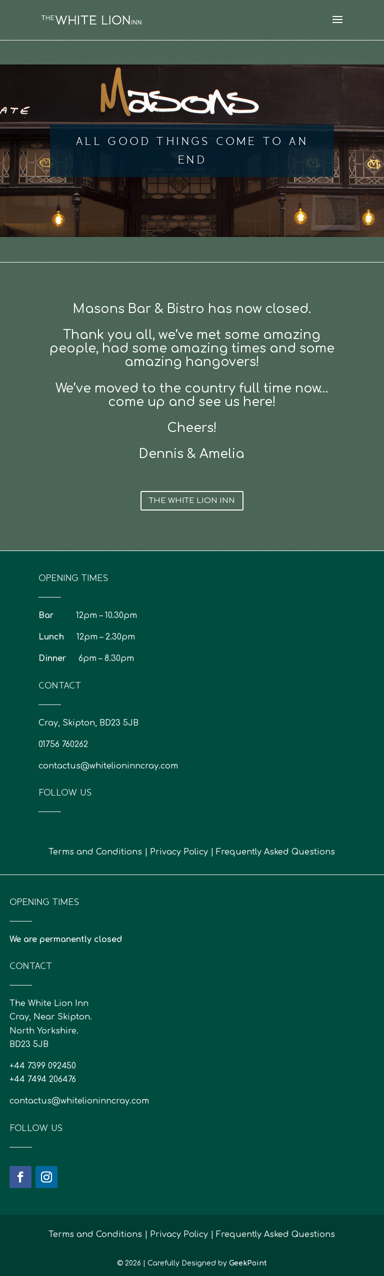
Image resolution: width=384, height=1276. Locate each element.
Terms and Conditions (95, 852)
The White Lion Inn (192, 500)
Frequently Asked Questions (275, 852)
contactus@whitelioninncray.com (108, 766)
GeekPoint (248, 1263)
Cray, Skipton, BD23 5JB (88, 723)
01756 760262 (63, 744)
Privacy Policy (179, 852)
